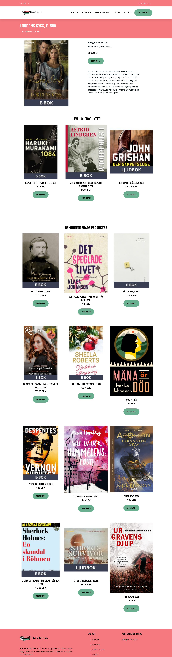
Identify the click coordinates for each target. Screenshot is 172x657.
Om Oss (116, 12)
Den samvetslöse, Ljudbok (131, 182)
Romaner (103, 42)
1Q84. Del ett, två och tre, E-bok (40, 182)
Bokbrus (86, 12)
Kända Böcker (102, 12)
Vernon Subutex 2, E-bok (41, 483)
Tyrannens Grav (131, 496)
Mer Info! (95, 61)
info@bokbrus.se (143, 3)
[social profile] (28, 3)
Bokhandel (143, 12)
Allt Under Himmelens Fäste (86, 496)
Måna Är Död (131, 399)
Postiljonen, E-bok (40, 291)
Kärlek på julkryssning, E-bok (86, 384)
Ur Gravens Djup (131, 596)
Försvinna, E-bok (131, 291)
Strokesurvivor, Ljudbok (86, 580)
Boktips (75, 12)
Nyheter (128, 12)
